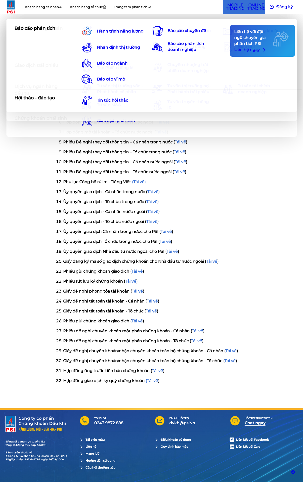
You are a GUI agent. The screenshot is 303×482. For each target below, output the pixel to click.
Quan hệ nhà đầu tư (87, 8)
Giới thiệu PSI (55, 8)
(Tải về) (139, 181)
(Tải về (152, 380)
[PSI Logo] (25, 16)
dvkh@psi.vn (182, 423)
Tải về (168, 72)
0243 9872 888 (108, 423)
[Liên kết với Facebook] (293, 472)
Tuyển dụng (117, 8)
